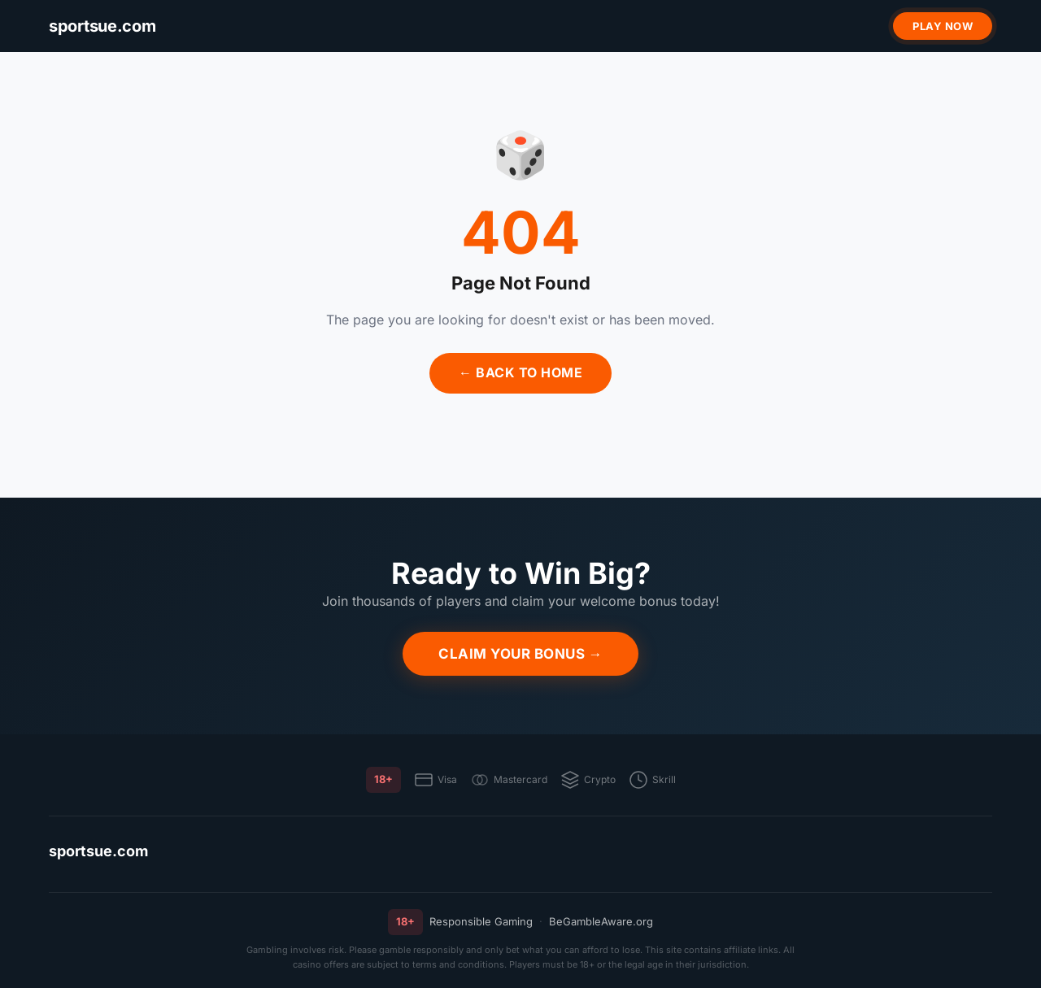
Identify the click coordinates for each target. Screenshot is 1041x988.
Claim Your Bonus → (520, 654)
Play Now (943, 26)
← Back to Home (520, 372)
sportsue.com (98, 851)
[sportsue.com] (102, 26)
